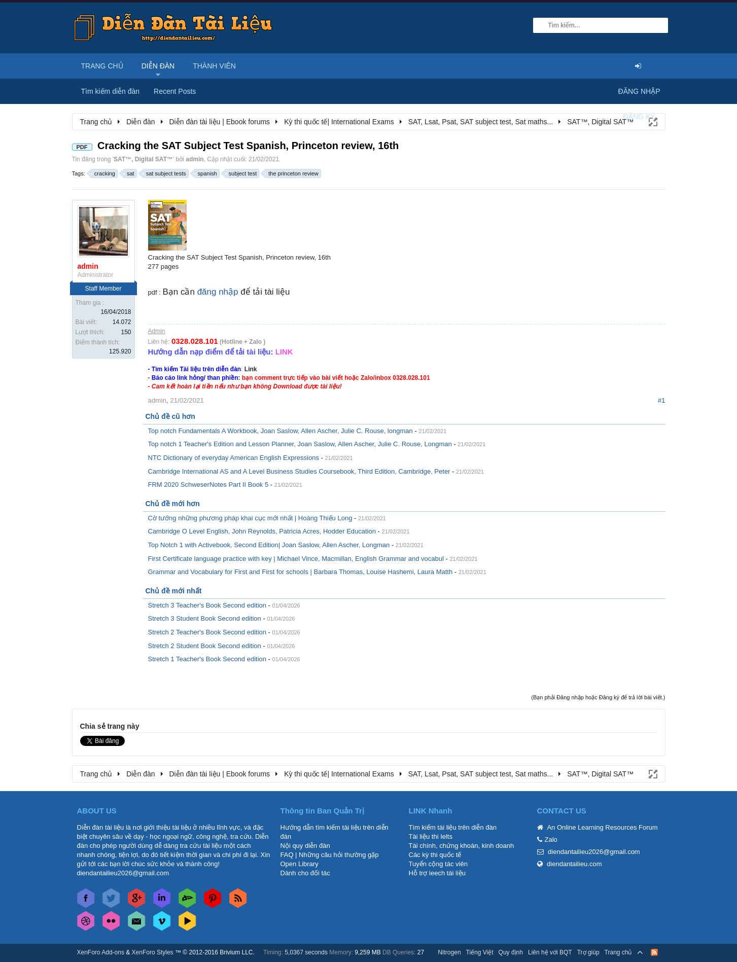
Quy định (511, 952)
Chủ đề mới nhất (174, 591)
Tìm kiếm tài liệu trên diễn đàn (453, 827)
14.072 (122, 322)
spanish (206, 173)
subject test (241, 173)
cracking (103, 173)
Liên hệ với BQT (550, 952)
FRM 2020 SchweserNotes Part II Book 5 (208, 484)
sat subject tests (164, 173)
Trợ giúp (588, 952)
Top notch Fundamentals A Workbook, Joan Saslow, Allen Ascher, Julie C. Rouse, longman (280, 431)
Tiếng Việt (480, 952)
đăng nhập (217, 292)
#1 (661, 400)
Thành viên (214, 66)
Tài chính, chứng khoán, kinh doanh (461, 845)
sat (129, 173)
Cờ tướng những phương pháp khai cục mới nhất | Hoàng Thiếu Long (250, 518)
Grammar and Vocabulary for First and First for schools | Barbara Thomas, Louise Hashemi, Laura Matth (300, 572)
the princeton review (291, 173)
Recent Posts (175, 91)
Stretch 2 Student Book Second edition (204, 646)
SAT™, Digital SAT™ (143, 159)
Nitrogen (449, 952)
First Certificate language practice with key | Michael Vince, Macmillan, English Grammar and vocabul (296, 558)
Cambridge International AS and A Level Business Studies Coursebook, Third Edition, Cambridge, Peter (299, 471)
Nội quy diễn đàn (305, 845)
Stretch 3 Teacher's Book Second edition (207, 605)
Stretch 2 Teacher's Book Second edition (207, 632)
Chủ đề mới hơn (173, 504)
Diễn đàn (158, 66)
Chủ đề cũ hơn (170, 416)
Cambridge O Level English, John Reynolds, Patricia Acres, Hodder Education (262, 531)
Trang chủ (102, 66)
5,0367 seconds (306, 952)
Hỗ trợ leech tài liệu (437, 873)
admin (194, 159)
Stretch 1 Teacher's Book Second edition (207, 659)
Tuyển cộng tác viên (438, 864)
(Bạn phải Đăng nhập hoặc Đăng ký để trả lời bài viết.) (598, 697)
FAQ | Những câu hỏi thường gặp (329, 855)
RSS (654, 952)
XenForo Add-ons (100, 952)
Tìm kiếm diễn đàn (110, 91)
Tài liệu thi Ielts (430, 836)
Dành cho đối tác (305, 873)
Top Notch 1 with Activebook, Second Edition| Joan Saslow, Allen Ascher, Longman (269, 545)
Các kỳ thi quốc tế (435, 855)
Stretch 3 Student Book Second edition (204, 618)
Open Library (299, 864)
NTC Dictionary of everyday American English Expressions (233, 457)
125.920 (120, 351)
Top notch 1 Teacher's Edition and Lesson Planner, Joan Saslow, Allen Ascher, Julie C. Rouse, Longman (300, 444)
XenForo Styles (152, 952)
